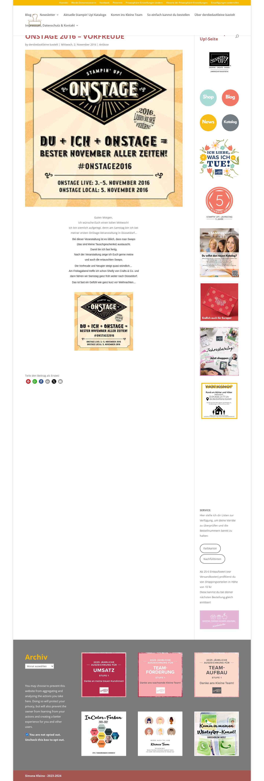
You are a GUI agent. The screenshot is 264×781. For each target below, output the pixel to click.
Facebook (104, 3)
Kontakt (63, 3)
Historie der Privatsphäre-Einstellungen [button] (187, 3)
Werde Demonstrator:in (83, 3)
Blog (28, 15)
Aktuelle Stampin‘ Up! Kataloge (85, 15)
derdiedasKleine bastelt (43, 44)
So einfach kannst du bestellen (168, 15)
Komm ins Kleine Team (126, 15)
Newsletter (47, 15)
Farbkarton (210, 548)
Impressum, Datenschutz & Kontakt (50, 25)
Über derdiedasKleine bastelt (215, 15)
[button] (28, 381)
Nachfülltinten (212, 559)
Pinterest (117, 3)
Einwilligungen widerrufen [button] (225, 3)
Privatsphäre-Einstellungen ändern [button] (144, 3)
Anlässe (104, 44)
